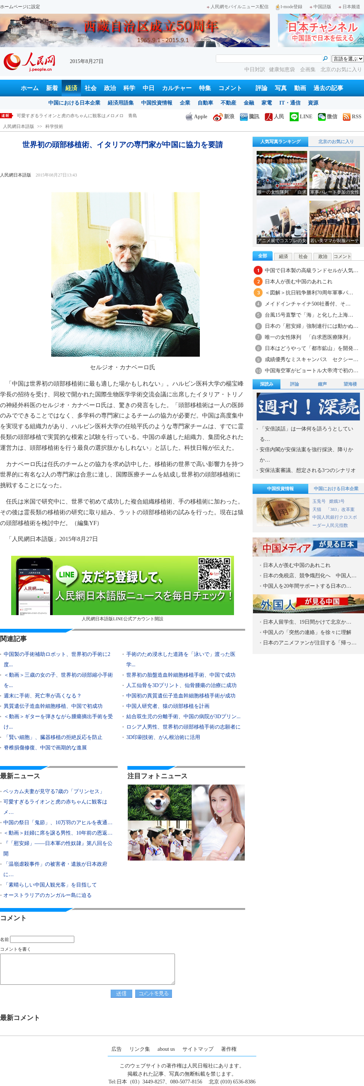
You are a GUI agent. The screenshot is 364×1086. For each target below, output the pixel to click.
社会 (91, 88)
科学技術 (54, 126)
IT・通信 (289, 103)
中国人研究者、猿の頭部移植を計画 (167, 706)
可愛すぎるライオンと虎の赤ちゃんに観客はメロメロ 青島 (77, 115)
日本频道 (349, 6)
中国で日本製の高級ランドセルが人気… (311, 270)
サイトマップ (198, 1049)
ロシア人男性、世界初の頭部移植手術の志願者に (183, 727)
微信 (327, 116)
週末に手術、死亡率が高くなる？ (43, 696)
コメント (230, 88)
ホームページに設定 (20, 6)
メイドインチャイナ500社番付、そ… (308, 304)
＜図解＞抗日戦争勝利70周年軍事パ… (309, 293)
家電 (266, 103)
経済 (71, 88)
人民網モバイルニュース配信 (238, 6)
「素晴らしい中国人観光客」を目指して (50, 885)
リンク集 (139, 1049)
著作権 (229, 1049)
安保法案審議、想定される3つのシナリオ (308, 470)
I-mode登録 (289, 6)
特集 (205, 88)
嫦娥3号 (337, 501)
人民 (274, 116)
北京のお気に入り (341, 69)
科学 (129, 88)
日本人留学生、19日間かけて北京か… (307, 622)
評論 (261, 88)
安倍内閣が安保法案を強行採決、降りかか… (306, 455)
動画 (300, 88)
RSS (352, 116)
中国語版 (320, 6)
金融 (249, 103)
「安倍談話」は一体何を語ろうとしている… (306, 434)
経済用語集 (121, 103)
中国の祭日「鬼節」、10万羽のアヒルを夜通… (58, 822)
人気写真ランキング (280, 141)
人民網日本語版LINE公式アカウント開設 (122, 588)
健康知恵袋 (282, 69)
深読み (266, 384)
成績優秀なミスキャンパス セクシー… (311, 359)
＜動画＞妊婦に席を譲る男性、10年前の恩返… (58, 833)
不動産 (228, 103)
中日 (149, 88)
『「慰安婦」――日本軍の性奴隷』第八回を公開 (58, 848)
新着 (52, 88)
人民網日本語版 (18, 126)
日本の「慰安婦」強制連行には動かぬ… (311, 326)
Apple (196, 116)
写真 (281, 88)
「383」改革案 (340, 509)
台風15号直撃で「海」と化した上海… (309, 315)
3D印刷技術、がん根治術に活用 (163, 737)
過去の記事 (328, 88)
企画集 (308, 69)
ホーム (30, 88)
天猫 (317, 509)
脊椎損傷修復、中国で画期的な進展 (45, 747)
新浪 (223, 116)
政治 (110, 88)
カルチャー (177, 88)
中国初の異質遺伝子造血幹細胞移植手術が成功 (180, 696)
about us (166, 1049)
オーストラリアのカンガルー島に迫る (47, 895)
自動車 (205, 103)
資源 (313, 103)
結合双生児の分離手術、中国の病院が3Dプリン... (183, 716)
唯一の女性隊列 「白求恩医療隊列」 (309, 337)
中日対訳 (254, 69)
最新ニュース (20, 776)
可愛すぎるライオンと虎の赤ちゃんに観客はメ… (55, 807)
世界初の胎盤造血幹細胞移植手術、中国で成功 (180, 675)
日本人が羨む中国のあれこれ (298, 281)
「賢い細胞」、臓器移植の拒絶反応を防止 (53, 737)
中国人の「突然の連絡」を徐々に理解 (307, 632)
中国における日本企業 (74, 103)
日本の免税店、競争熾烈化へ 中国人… (310, 575)
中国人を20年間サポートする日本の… (307, 586)
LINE (301, 116)
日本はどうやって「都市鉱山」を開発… (311, 348)
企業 (185, 103)
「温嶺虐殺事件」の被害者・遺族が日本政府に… (55, 869)
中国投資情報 (156, 103)
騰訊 (249, 116)
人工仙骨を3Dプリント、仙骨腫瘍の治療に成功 (181, 685)
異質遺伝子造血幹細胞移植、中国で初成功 (53, 706)
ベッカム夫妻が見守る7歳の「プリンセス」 (54, 791)
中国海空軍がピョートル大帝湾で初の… (311, 370)
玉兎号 (319, 501)
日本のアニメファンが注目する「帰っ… (310, 643)
